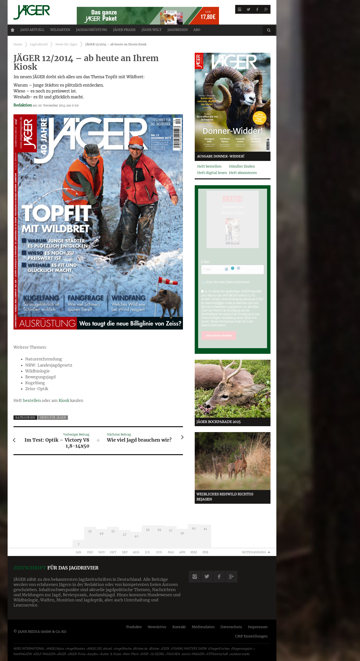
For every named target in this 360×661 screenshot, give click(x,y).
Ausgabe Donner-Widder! (220, 156)
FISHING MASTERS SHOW (189, 649)
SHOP (145, 654)
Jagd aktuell (32, 30)
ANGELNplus (55, 649)
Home (12, 30)
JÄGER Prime (77, 654)
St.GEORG (157, 654)
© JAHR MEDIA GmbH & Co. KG (39, 631)
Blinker (155, 649)
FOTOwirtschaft (217, 654)
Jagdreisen (177, 30)
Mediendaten (203, 627)
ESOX (165, 649)
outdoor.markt (240, 654)
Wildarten (60, 30)
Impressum (258, 627)
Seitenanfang (254, 552)
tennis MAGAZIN (193, 654)
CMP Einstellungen (251, 636)
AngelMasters (76, 649)
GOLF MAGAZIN (44, 654)
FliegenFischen (219, 649)
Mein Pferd (131, 654)
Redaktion (22, 105)
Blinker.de (141, 649)
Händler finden (242, 166)
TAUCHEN (173, 654)
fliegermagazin (242, 649)
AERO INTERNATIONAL (29, 649)
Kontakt (179, 627)
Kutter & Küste (111, 654)
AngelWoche (123, 649)
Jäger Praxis (124, 30)
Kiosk (64, 400)
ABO (196, 30)
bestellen (32, 400)
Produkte (134, 627)
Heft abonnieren (243, 173)
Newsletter (157, 627)
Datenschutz (231, 627)
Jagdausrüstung (91, 30)
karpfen (93, 654)
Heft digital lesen (212, 173)
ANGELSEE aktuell (100, 649)
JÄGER (62, 654)
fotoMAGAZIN (22, 654)
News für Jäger (66, 44)
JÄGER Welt (151, 30)
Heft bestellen (209, 166)
